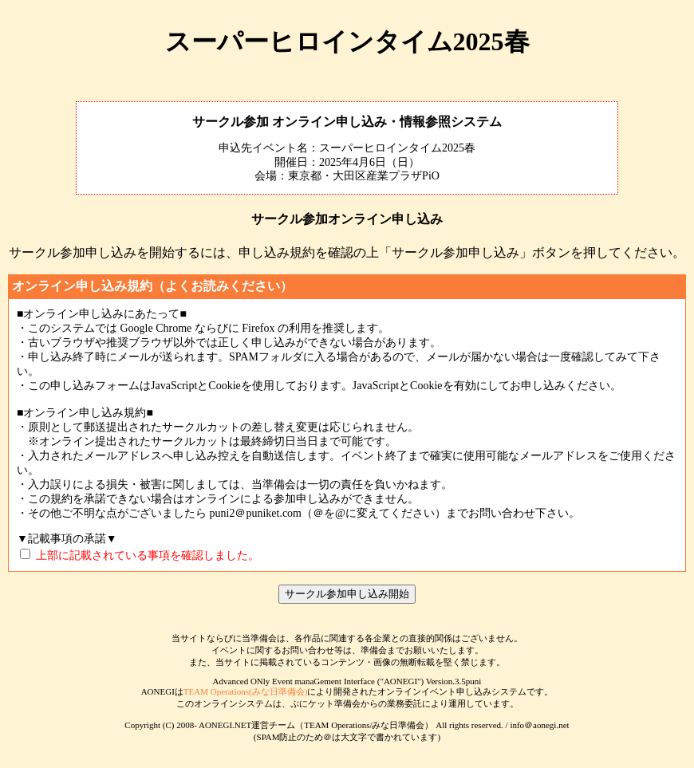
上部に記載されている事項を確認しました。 (147, 555)
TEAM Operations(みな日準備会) (245, 691)
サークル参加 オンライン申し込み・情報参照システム (347, 121)
